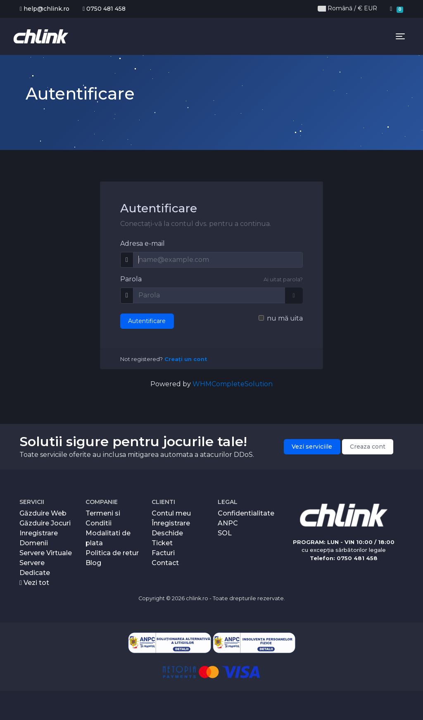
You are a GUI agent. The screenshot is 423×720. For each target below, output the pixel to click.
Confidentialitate (246, 513)
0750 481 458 (104, 8)
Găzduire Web (43, 513)
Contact (165, 563)
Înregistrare (171, 523)
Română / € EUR (347, 8)
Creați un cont (185, 359)
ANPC (228, 523)
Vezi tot (34, 583)
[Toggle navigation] (400, 36)
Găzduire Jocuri (45, 523)
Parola (131, 279)
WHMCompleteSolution (232, 384)
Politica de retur (112, 553)
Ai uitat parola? (283, 279)
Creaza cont (367, 446)
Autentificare (147, 321)
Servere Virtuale (45, 553)
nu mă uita (285, 318)
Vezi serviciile (312, 446)
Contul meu (171, 513)
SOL (225, 533)
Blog (93, 563)
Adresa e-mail (142, 243)
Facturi (163, 553)
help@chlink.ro (44, 8)
